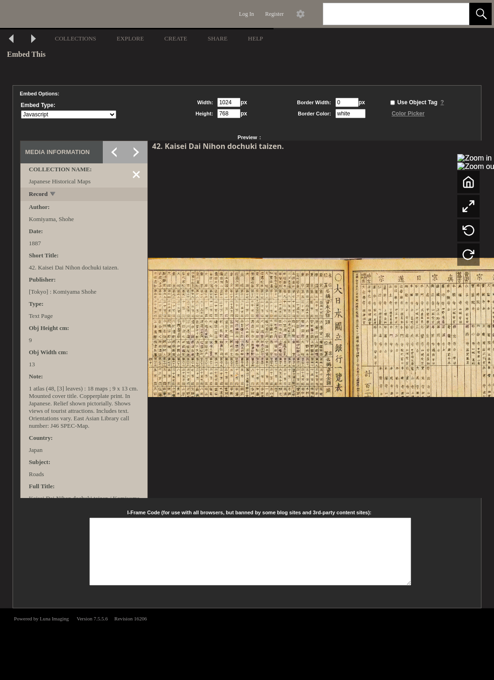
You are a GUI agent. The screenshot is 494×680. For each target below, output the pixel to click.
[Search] (385, 14)
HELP (255, 38)
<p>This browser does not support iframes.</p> (247, 643)
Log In (246, 14)
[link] (454, 13)
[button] (480, 14)
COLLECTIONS (75, 38)
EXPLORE (130, 38)
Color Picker (408, 113)
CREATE (175, 38)
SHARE (217, 38)
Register (274, 14)
